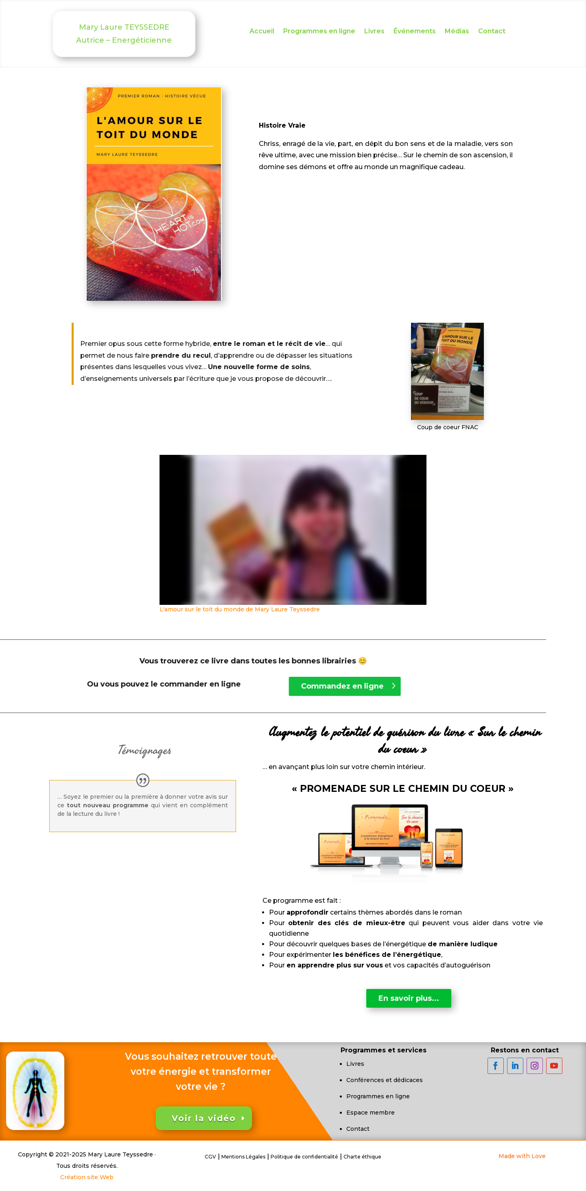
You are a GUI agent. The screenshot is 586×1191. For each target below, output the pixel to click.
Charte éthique (362, 1157)
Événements (415, 31)
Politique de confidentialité (304, 1157)
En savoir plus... (408, 998)
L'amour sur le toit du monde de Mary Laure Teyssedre (240, 609)
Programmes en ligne (319, 31)
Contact (491, 31)
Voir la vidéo (204, 1118)
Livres (374, 31)
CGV (210, 1157)
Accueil (261, 31)
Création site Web (87, 1177)
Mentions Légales (243, 1157)
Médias (457, 31)
